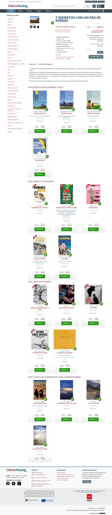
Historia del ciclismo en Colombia (66, 207)
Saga (63, 39)
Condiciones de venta (21, 1)
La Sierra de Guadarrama (65, 353)
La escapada (64, 259)
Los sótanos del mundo (40, 449)
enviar (100, 52)
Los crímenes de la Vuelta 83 (40, 207)
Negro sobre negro (40, 403)
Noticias (94, 1)
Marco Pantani (93, 207)
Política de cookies (62, 480)
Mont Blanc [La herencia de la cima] (39, 308)
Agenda (88, 1)
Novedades (10, 19)
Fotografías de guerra (40, 353)
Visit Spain (93, 308)
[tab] (32, 64)
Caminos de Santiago (93, 113)
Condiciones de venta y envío (65, 474)
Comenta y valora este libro (62, 32)
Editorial (101, 1)
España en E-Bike (66, 113)
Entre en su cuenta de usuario (96, 10)
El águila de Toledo (40, 259)
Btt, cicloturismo (60, 57)
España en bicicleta (40, 113)
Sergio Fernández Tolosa (65, 27)
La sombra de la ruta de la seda (66, 403)
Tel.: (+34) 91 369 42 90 (39, 477)
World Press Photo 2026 (66, 308)
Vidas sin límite (40, 160)
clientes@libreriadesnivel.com (41, 481)
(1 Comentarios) (66, 30)
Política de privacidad (63, 478)
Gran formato (60, 59)
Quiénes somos (11, 1)
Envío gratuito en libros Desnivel (34, 1)
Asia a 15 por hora (93, 403)
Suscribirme (87, 481)
